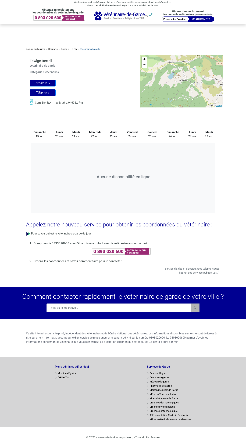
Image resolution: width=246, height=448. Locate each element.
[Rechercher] (195, 308)
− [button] (144, 65)
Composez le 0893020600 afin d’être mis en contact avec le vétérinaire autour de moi (90, 243)
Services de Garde (158, 366)
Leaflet (219, 106)
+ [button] (144, 59)
